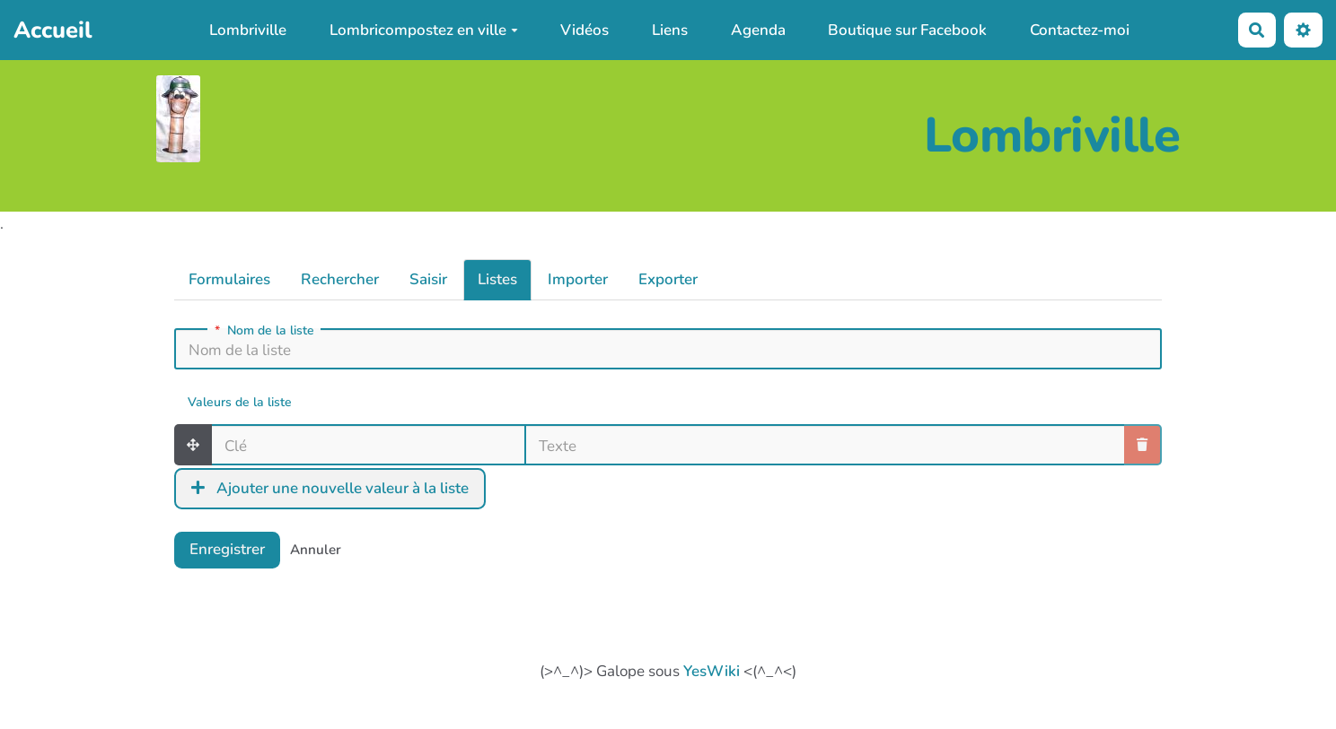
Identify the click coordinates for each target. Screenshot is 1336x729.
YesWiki (711, 671)
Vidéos (584, 30)
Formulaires (229, 279)
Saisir (428, 279)
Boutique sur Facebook (907, 30)
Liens (670, 30)
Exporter (668, 279)
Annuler (315, 550)
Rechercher (340, 279)
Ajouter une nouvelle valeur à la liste (330, 488)
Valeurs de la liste (240, 402)
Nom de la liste (264, 331)
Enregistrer (227, 549)
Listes (497, 279)
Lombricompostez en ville (424, 30)
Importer (578, 279)
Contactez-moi (1079, 30)
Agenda (758, 30)
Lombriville (247, 30)
